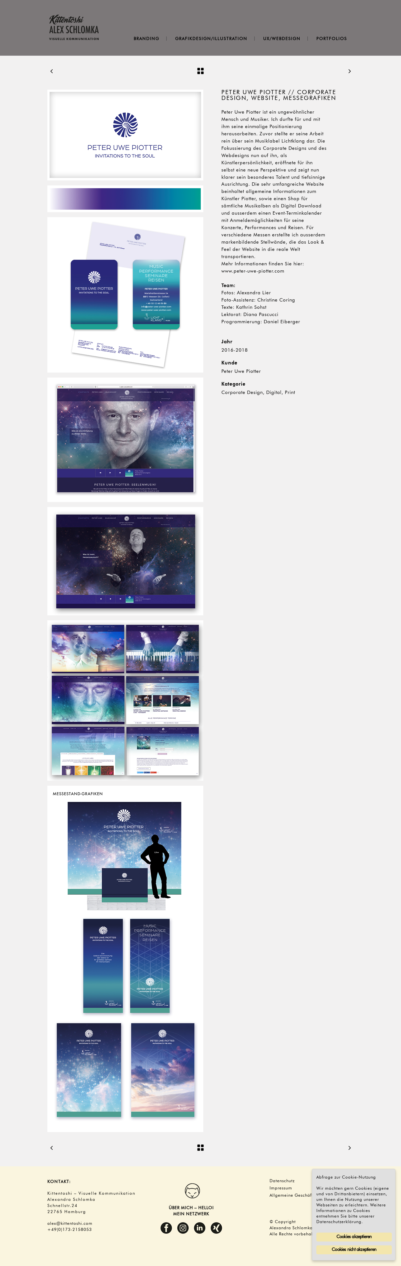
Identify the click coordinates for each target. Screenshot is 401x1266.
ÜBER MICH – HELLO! (191, 1208)
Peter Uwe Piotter (241, 371)
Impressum (281, 1188)
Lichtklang (293, 141)
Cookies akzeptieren (354, 1237)
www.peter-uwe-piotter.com (252, 271)
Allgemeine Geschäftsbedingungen (306, 1196)
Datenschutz (282, 1181)
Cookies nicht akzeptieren (354, 1250)
